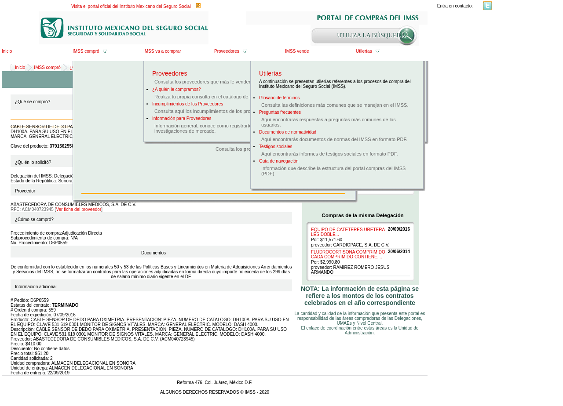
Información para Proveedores (182, 118)
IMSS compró (86, 51)
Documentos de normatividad (287, 132)
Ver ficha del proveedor (78, 209)
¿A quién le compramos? (176, 89)
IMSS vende (297, 51)
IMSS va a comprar (162, 51)
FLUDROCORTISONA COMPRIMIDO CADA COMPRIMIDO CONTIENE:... (348, 254)
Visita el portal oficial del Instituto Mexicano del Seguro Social (131, 6)
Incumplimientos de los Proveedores (187, 104)
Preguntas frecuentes (280, 112)
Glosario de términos (279, 97)
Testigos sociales (275, 146)
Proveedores (226, 51)
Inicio (7, 51)
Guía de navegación (279, 161)
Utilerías (364, 51)
